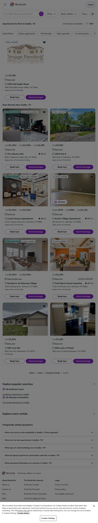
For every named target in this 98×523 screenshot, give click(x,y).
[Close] (94, 506)
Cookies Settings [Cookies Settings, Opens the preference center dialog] (48, 518)
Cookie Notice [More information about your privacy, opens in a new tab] (23, 513)
